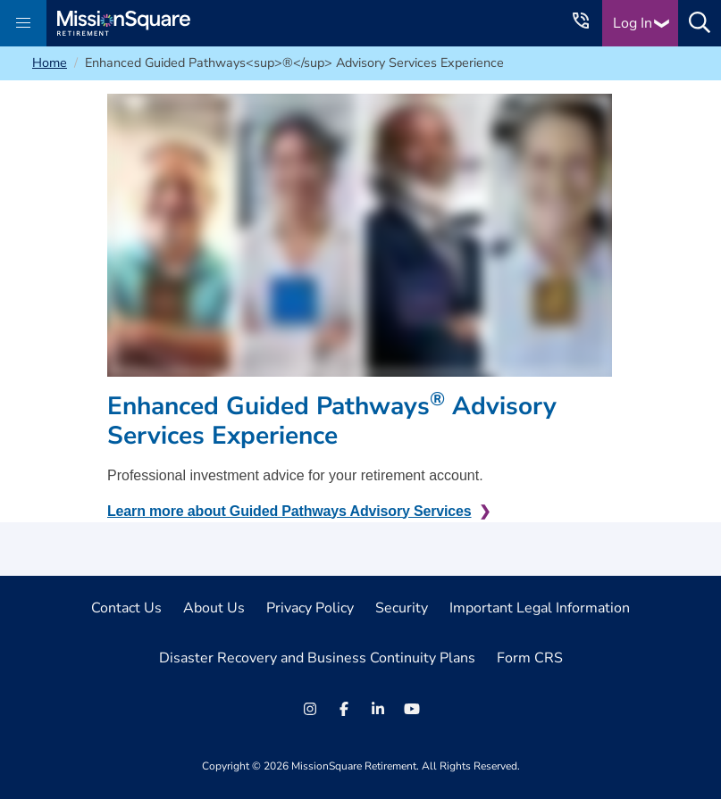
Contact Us (126, 608)
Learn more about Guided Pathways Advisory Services (289, 511)
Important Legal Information (539, 608)
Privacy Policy (310, 608)
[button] (23, 23)
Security (401, 608)
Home (49, 62)
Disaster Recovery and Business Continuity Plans (317, 658)
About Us (214, 608)
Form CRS (530, 658)
